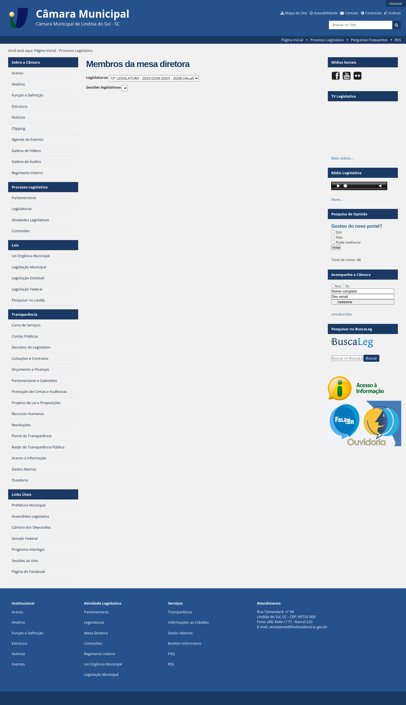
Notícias (18, 653)
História (18, 622)
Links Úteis (21, 494)
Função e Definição (27, 632)
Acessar (395, 3)
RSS (398, 39)
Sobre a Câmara (26, 62)
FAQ (171, 653)
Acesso (17, 611)
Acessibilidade (325, 12)
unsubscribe (341, 314)
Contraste (373, 12)
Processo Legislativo (327, 39)
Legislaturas (97, 77)
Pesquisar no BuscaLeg (351, 328)
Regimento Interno (99, 653)
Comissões (93, 643)
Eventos (18, 664)
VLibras (394, 12)
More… (337, 199)
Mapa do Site (296, 12)
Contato (351, 12)
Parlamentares (96, 611)
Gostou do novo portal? (356, 226)
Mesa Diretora (96, 632)
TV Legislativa (343, 96)
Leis (15, 245)
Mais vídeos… (342, 158)
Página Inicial (292, 39)
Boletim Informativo (184, 643)
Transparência (25, 314)
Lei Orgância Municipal (103, 664)
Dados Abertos (180, 632)
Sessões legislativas (103, 87)
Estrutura (19, 643)
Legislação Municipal (101, 674)
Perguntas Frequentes (369, 39)
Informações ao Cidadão (188, 622)
